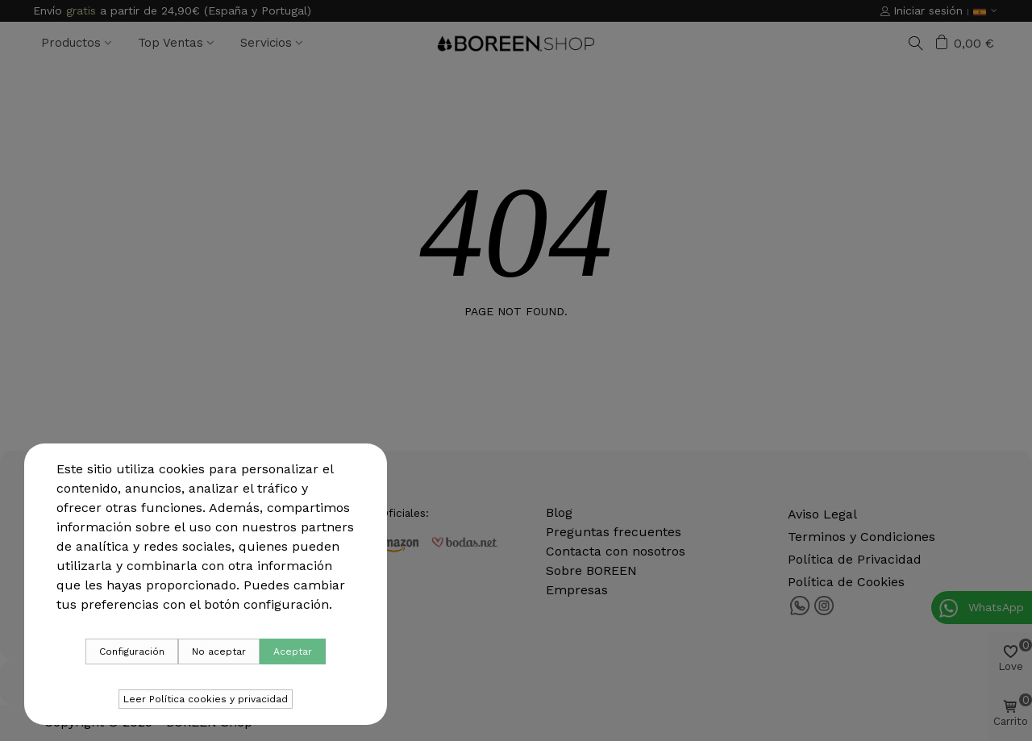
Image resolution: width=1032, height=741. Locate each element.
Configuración (131, 651)
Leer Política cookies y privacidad (205, 699)
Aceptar (292, 651)
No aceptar (219, 651)
